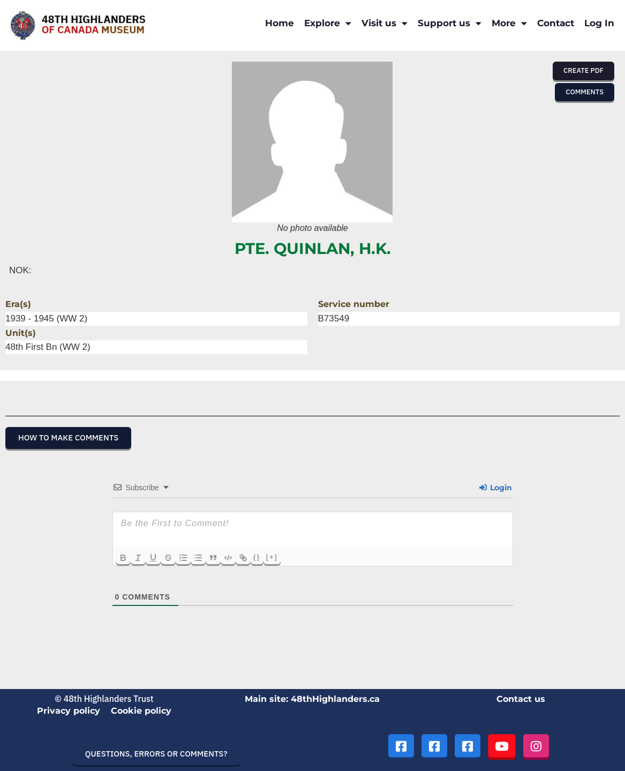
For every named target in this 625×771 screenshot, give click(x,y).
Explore (327, 23)
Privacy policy (68, 711)
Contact (555, 23)
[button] (583, 71)
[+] (272, 557)
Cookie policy (141, 711)
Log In (599, 23)
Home (279, 23)
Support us (449, 23)
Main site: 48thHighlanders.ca (312, 699)
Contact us (520, 699)
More (509, 23)
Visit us (385, 23)
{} (257, 557)
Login (495, 487)
